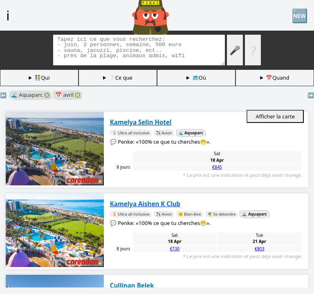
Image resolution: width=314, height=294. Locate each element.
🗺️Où (199, 77)
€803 (260, 249)
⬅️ (3, 95)
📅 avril (68, 94)
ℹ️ (7, 15)
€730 (174, 249)
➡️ (310, 95)
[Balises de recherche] (139, 50)
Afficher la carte (275, 116)
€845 (217, 167)
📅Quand (277, 77)
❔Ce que (120, 77)
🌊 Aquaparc (30, 94)
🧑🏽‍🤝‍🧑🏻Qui (41, 77)
